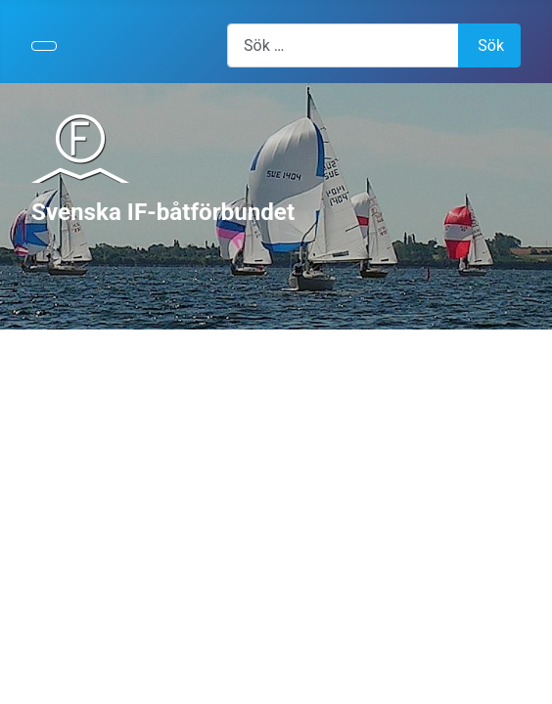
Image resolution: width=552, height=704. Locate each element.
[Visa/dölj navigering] (44, 46)
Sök (491, 45)
